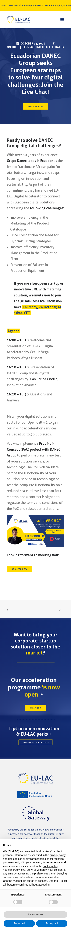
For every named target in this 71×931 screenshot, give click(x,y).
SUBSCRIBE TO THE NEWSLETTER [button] (36, 742)
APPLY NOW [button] (35, 708)
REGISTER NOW (35, 106)
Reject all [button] (19, 923)
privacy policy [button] (58, 855)
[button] (62, 19)
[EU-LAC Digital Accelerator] (18, 19)
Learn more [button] (35, 914)
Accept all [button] (51, 923)
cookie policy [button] (50, 866)
